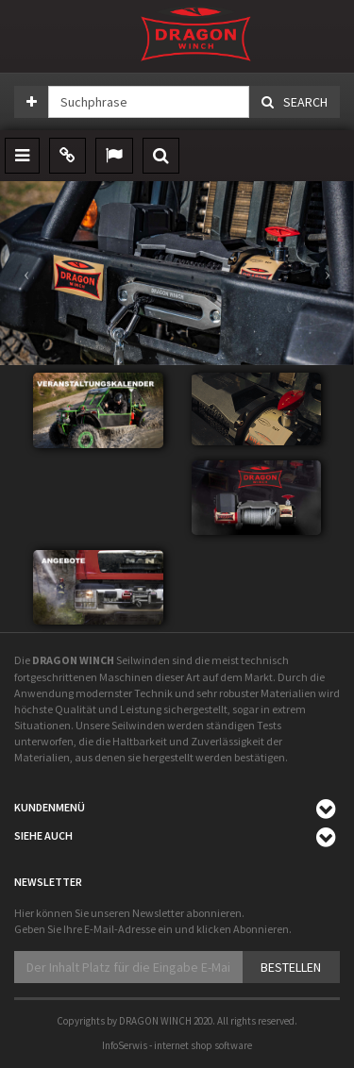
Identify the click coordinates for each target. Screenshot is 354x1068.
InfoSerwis (124, 1045)
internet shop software (203, 1045)
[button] (26, 273)
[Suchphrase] (148, 102)
